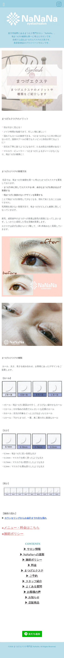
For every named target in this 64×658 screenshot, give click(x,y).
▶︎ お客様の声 (32, 592)
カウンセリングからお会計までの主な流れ (25, 518)
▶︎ (26, 602)
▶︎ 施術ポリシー (32, 559)
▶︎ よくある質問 (32, 586)
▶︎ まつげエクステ (32, 570)
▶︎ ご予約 (32, 575)
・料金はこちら (28, 527)
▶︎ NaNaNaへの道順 (32, 554)
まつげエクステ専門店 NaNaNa (26, 646)
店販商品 (33, 602)
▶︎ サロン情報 (32, 549)
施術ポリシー (13, 534)
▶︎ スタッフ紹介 (32, 581)
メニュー (10, 527)
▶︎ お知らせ (32, 597)
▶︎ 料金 (32, 565)
